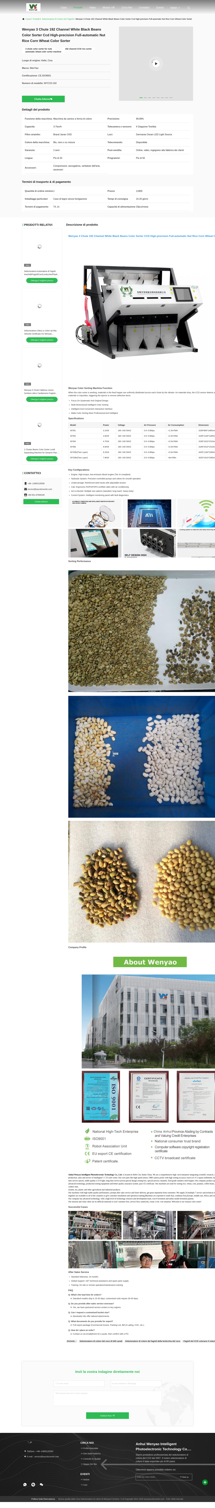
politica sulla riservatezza (43, 1499)
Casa (64, 7)
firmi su (183, 1477)
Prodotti (78, 7)
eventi (160, 7)
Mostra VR (109, 7)
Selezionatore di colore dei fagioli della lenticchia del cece (152, 1341)
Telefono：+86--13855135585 (38, 1451)
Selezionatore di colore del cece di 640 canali (101, 1341)
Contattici (144, 7)
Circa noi (126, 7)
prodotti (36, 19)
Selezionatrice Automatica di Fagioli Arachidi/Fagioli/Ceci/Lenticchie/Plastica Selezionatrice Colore (41, 274)
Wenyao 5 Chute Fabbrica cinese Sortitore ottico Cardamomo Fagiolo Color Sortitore (40, 393)
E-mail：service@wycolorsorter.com (41, 1456)
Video (92, 7)
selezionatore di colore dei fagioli (57, 19)
